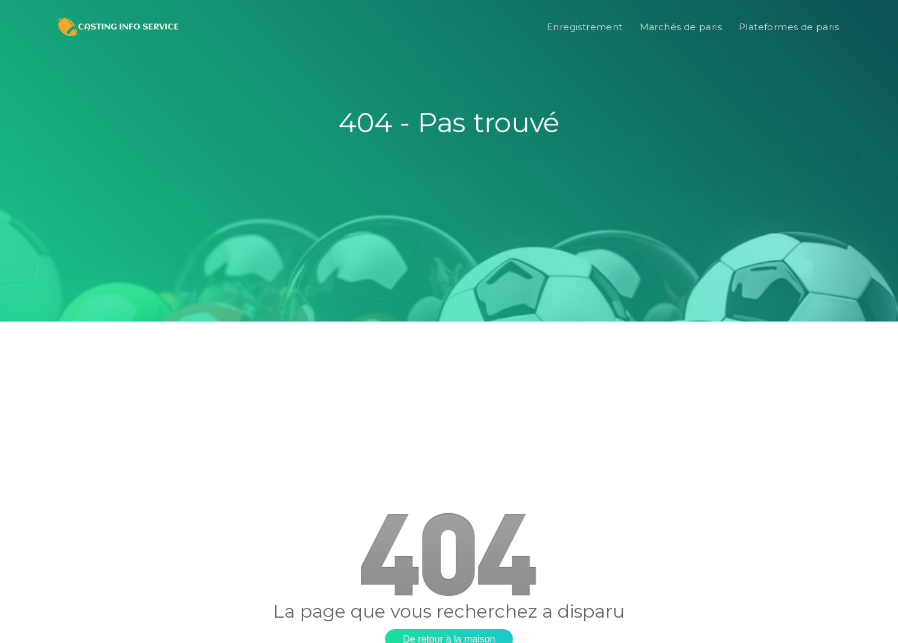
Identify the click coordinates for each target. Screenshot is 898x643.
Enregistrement (585, 27)
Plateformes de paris (789, 27)
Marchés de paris (681, 27)
